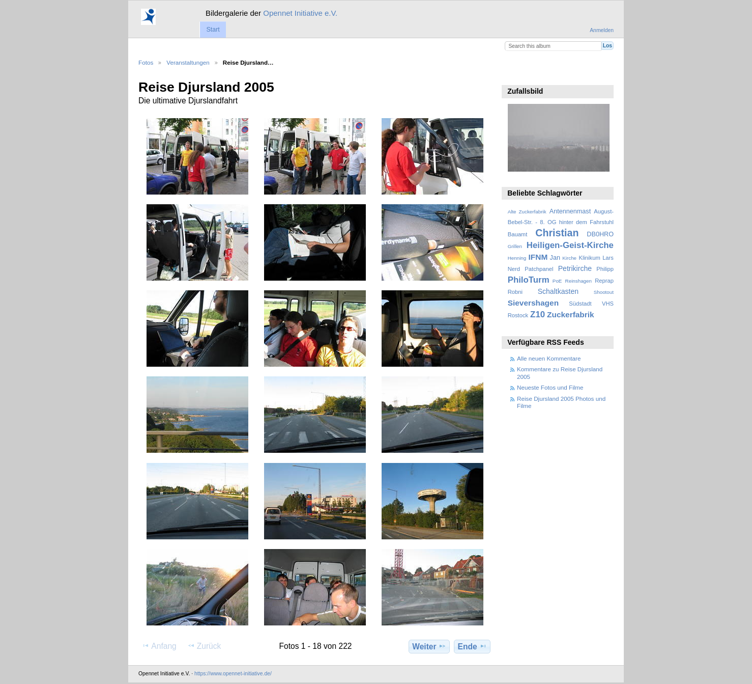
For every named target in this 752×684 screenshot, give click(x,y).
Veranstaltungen (187, 62)
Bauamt (518, 234)
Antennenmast (570, 211)
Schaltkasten (558, 291)
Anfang (159, 645)
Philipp (605, 269)
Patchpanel (539, 269)
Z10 (537, 314)
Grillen (515, 246)
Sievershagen (533, 302)
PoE (557, 281)
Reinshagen (578, 281)
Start (212, 29)
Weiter (429, 646)
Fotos (145, 62)
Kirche (569, 258)
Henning (517, 258)
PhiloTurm (528, 280)
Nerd (514, 269)
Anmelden (602, 30)
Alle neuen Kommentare (549, 358)
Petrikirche (575, 268)
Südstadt (580, 303)
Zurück (204, 645)
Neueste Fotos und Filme (550, 387)
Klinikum (589, 258)
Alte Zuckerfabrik (527, 211)
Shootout (604, 292)
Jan (555, 257)
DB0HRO (600, 234)
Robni (515, 292)
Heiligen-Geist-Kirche (570, 245)
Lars (608, 258)
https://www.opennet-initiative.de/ (233, 673)
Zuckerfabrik (570, 314)
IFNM (538, 257)
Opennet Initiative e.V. (300, 13)
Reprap (604, 281)
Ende (472, 646)
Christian (557, 232)
